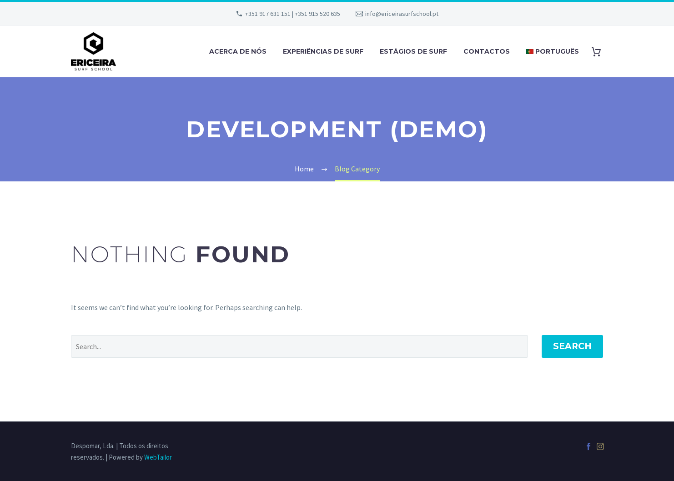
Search (572, 346)
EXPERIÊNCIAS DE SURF (323, 51)
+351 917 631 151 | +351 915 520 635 (292, 14)
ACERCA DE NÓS (238, 51)
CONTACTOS (486, 51)
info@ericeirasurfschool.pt (401, 14)
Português (552, 51)
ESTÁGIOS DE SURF (413, 51)
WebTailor (158, 457)
